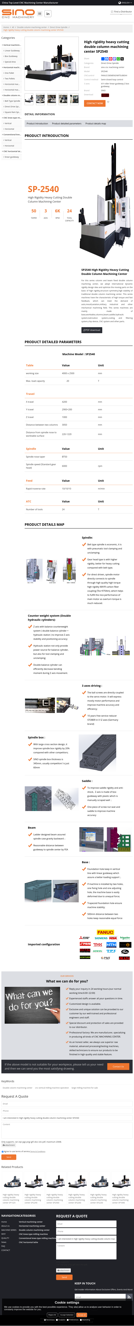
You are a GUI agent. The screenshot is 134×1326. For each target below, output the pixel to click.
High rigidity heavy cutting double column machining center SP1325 (11, 1198)
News (3, 1242)
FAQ (3, 1246)
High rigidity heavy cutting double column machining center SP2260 (76, 1198)
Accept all (82, 1315)
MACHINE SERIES (8, 1230)
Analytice (60, 1320)
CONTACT (5, 1250)
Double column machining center (32, 27)
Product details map (96, 123)
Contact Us (118, 1066)
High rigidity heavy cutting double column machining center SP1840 (120, 1198)
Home (6, 27)
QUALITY (5, 1238)
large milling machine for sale (85, 1088)
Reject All (52, 1315)
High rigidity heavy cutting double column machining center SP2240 (33, 1198)
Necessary (49, 1320)
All (13, 27)
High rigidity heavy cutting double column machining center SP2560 (55, 1198)
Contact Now (95, 103)
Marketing (85, 1320)
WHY (3, 1234)
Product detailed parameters (66, 123)
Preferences (73, 1320)
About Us (5, 1226)
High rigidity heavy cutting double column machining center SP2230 (98, 1198)
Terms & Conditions (37, 1151)
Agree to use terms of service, (23, 1151)
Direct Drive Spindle (58, 27)
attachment (9, 1145)
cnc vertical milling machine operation (52, 1088)
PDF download (91, 330)
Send (9, 1157)
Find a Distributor (123, 11)
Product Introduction (37, 123)
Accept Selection (67, 1315)
